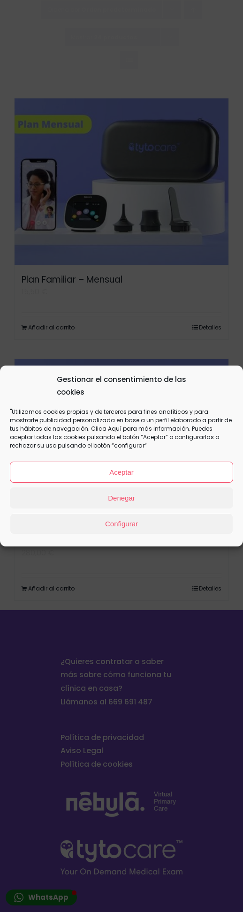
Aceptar (121, 472)
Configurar (121, 524)
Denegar (121, 498)
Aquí (115, 429)
